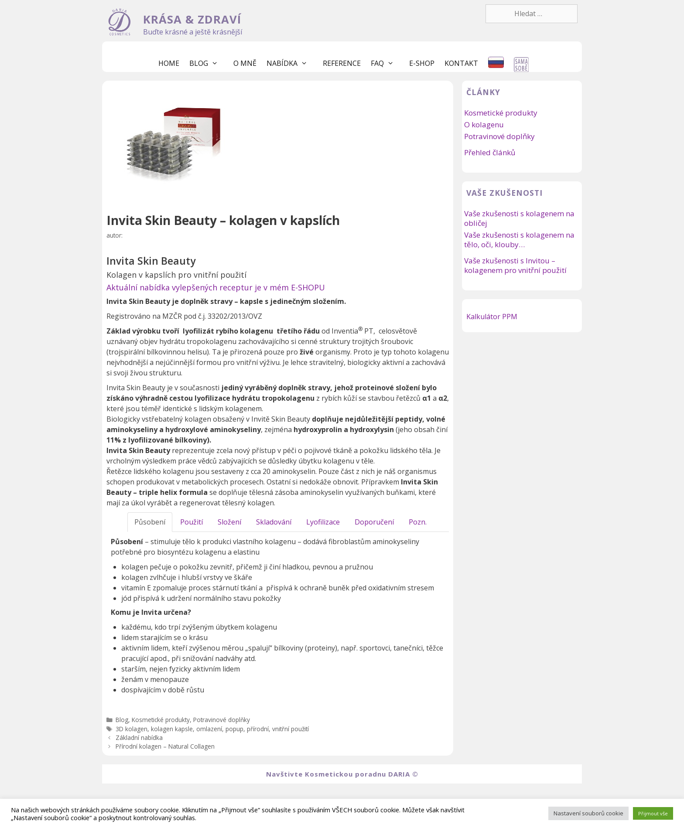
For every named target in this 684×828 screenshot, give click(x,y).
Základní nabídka (139, 737)
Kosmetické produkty (161, 720)
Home (168, 63)
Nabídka (291, 63)
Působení (149, 522)
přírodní (258, 729)
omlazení (209, 729)
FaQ (387, 63)
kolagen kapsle (172, 729)
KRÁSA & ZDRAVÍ (192, 19)
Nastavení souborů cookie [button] (588, 813)
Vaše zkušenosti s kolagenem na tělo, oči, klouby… (519, 239)
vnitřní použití (290, 729)
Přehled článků (489, 152)
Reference (342, 63)
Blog (208, 63)
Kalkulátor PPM (491, 316)
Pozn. (418, 522)
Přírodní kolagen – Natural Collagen (165, 746)
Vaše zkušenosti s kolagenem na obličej (519, 218)
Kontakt (461, 63)
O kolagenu (484, 124)
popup (234, 729)
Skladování (273, 522)
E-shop (421, 63)
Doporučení (374, 522)
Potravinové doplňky (221, 720)
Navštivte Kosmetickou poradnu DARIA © (342, 774)
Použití (191, 522)
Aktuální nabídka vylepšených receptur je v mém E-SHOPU (215, 287)
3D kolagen (131, 729)
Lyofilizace (323, 522)
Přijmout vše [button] (653, 813)
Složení (229, 522)
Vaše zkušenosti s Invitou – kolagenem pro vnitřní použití (515, 265)
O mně (244, 63)
